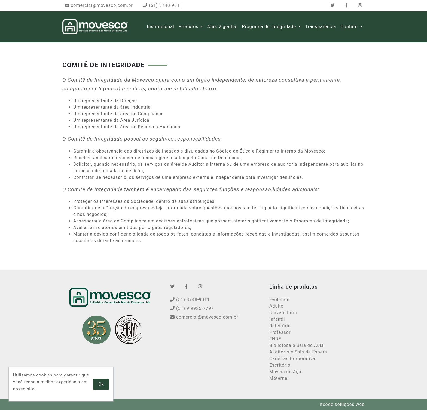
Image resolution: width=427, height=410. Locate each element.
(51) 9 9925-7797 (192, 308)
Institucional (160, 26)
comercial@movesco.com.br (99, 5)
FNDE (275, 338)
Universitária (283, 312)
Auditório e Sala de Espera (298, 352)
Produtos (189, 26)
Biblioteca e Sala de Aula (296, 345)
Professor (280, 332)
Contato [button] (349, 26)
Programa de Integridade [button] (269, 26)
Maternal (279, 378)
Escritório (280, 365)
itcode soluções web (342, 404)
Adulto (276, 306)
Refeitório (280, 325)
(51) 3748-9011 (162, 5)
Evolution (279, 299)
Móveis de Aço (285, 371)
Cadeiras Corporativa (292, 358)
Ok (101, 384)
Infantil (277, 319)
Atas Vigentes (222, 26)
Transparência (320, 26)
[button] (202, 26)
